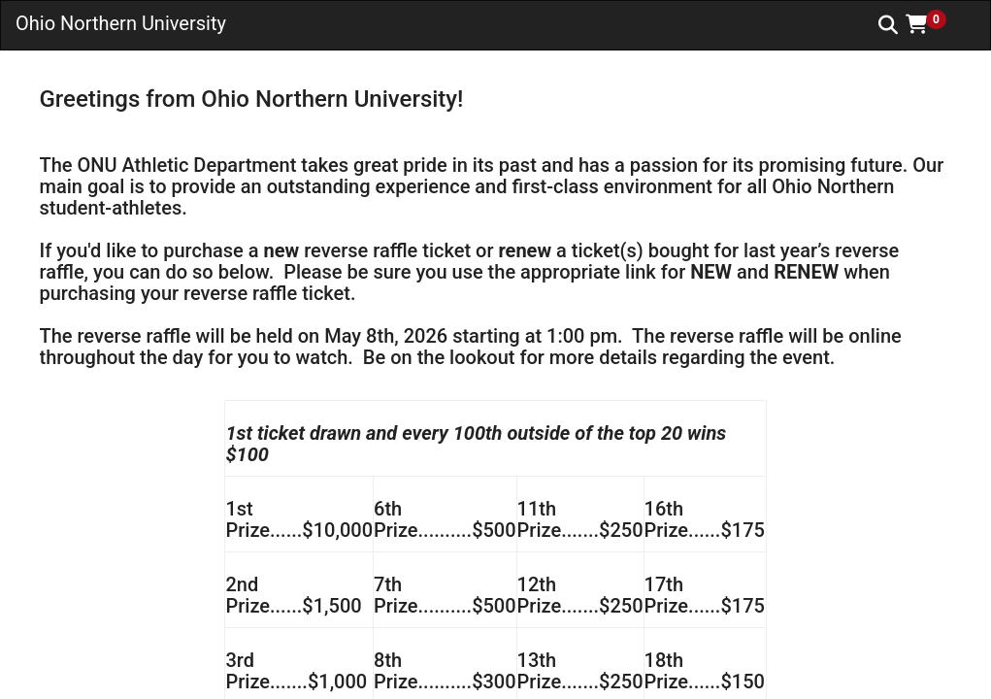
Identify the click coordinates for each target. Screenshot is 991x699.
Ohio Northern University (121, 23)
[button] (933, 24)
